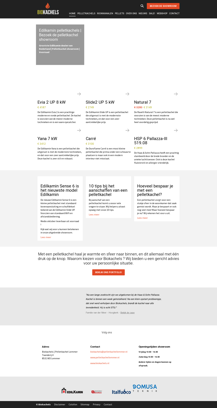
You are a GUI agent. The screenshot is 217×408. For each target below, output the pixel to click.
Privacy (96, 404)
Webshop (162, 13)
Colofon (73, 404)
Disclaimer (59, 404)
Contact (174, 13)
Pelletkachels (86, 13)
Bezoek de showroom (163, 6)
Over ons (131, 13)
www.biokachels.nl (99, 363)
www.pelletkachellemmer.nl (104, 357)
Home (72, 13)
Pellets (119, 13)
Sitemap (85, 404)
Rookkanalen (105, 13)
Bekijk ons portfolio (108, 272)
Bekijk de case (127, 312)
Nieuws (143, 13)
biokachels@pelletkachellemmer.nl (109, 351)
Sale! (152, 13)
